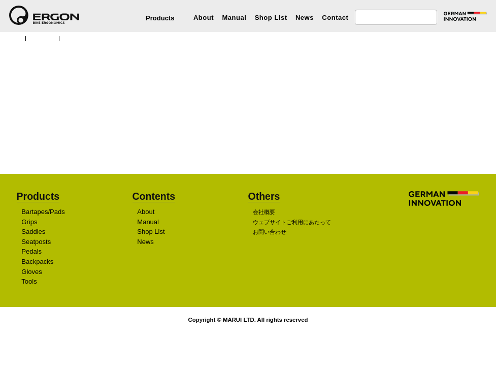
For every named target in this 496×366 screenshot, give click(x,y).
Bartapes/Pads (44, 212)
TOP (14, 37)
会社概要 (264, 212)
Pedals (31, 252)
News (304, 17)
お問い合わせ (269, 232)
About (203, 17)
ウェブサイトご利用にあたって (291, 222)
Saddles (33, 232)
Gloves (32, 272)
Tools (29, 282)
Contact (335, 17)
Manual (234, 17)
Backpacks (37, 262)
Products (45, 37)
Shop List (271, 17)
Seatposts (37, 242)
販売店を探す (245, 138)
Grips (29, 222)
